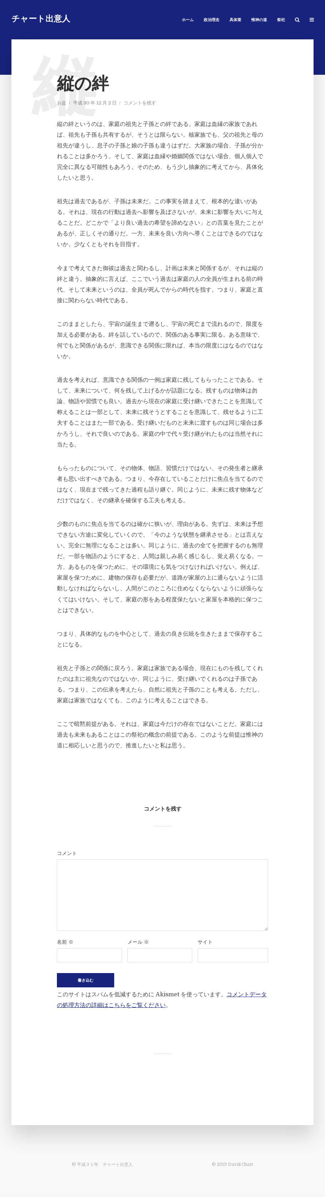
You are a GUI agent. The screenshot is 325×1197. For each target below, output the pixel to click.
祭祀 (281, 20)
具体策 (235, 20)
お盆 (61, 103)
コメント (67, 853)
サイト (205, 941)
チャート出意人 (40, 19)
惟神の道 (259, 20)
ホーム (188, 20)
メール (138, 941)
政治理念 (211, 20)
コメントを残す (139, 103)
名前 (65, 941)
